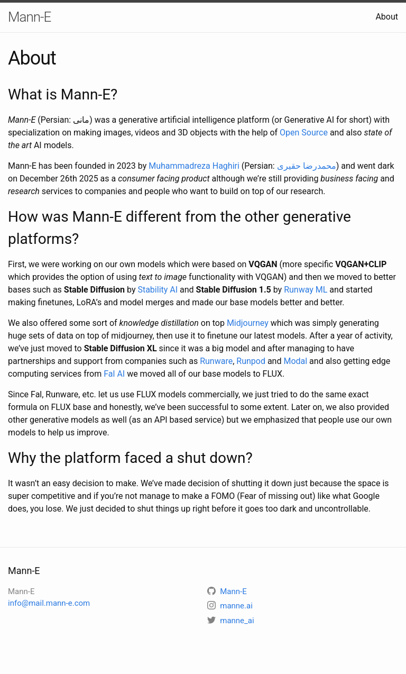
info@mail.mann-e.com (49, 603)
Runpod (250, 361)
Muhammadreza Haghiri (194, 166)
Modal (295, 361)
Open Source (304, 132)
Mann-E (29, 17)
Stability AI (157, 290)
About (386, 17)
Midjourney (248, 323)
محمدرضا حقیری (306, 166)
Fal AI (114, 374)
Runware (216, 361)
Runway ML (305, 290)
